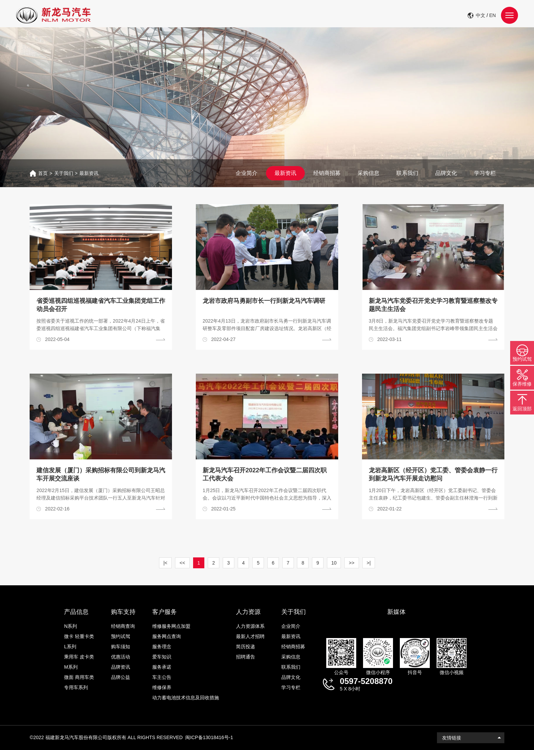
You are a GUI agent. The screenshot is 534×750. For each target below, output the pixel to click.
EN (492, 15)
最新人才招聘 (250, 636)
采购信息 (368, 173)
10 (334, 563)
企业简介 (246, 173)
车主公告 (161, 677)
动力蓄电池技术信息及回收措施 (185, 697)
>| (369, 563)
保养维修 (522, 384)
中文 (480, 15)
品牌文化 (446, 173)
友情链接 (451, 737)
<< (182, 563)
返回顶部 (522, 408)
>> (351, 563)
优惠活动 (120, 656)
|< (165, 563)
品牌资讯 (120, 667)
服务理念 (161, 646)
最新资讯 (88, 173)
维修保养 (161, 687)
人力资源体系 (250, 626)
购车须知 (120, 646)
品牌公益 (120, 677)
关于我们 (63, 173)
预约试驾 (120, 636)
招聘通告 (245, 656)
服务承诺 (161, 667)
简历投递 (245, 646)
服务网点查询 (166, 636)
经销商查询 (123, 626)
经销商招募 (327, 173)
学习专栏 (485, 173)
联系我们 (407, 173)
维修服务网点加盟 (171, 626)
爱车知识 (161, 656)
